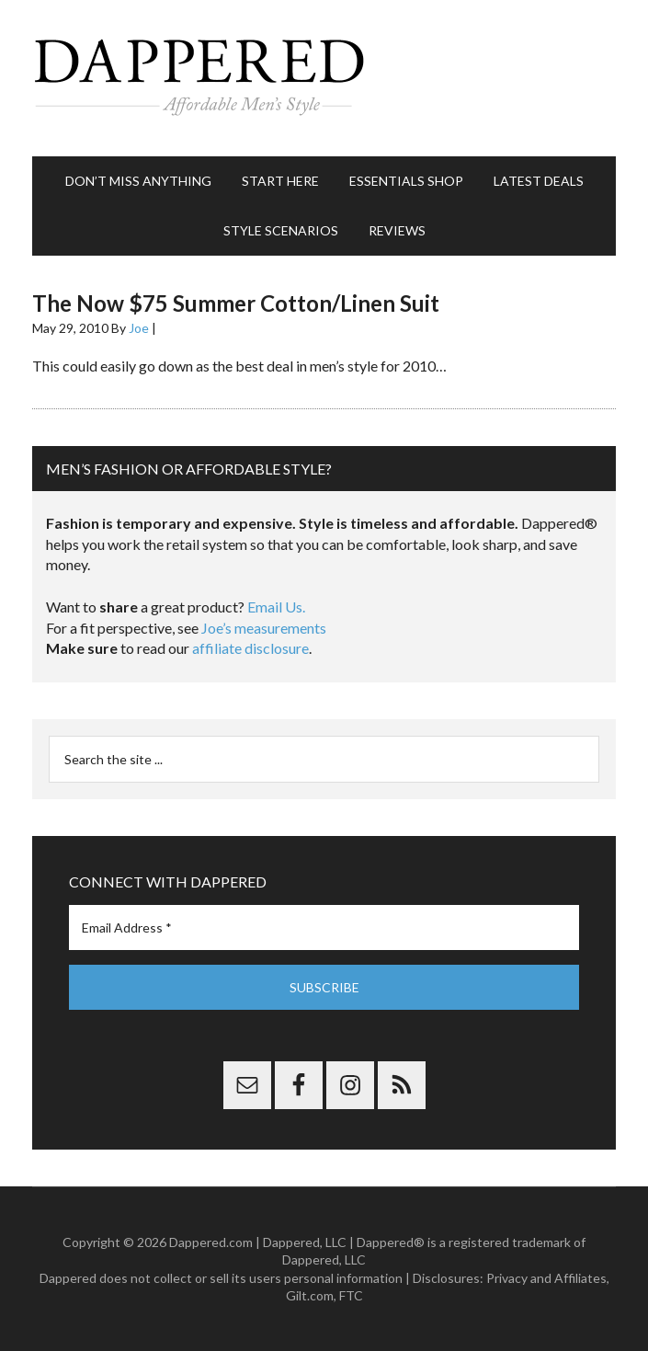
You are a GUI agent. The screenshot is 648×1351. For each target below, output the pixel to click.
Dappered (324, 78)
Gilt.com (310, 1295)
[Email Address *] (324, 927)
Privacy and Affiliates (546, 1278)
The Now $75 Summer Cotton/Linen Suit (235, 303)
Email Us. (276, 606)
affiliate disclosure (250, 648)
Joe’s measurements (263, 627)
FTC (351, 1295)
